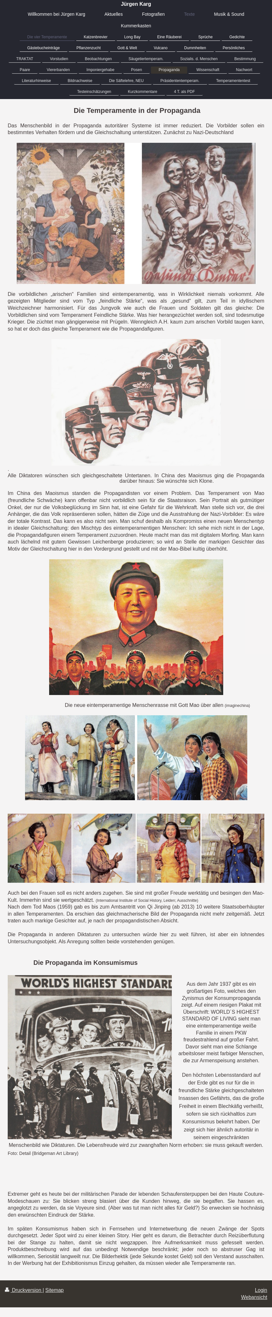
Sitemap (54, 1290)
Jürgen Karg (136, 4)
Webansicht (254, 1297)
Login (261, 1290)
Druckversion (24, 1290)
